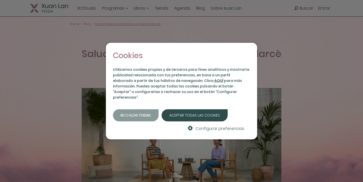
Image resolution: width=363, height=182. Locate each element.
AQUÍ (218, 80)
